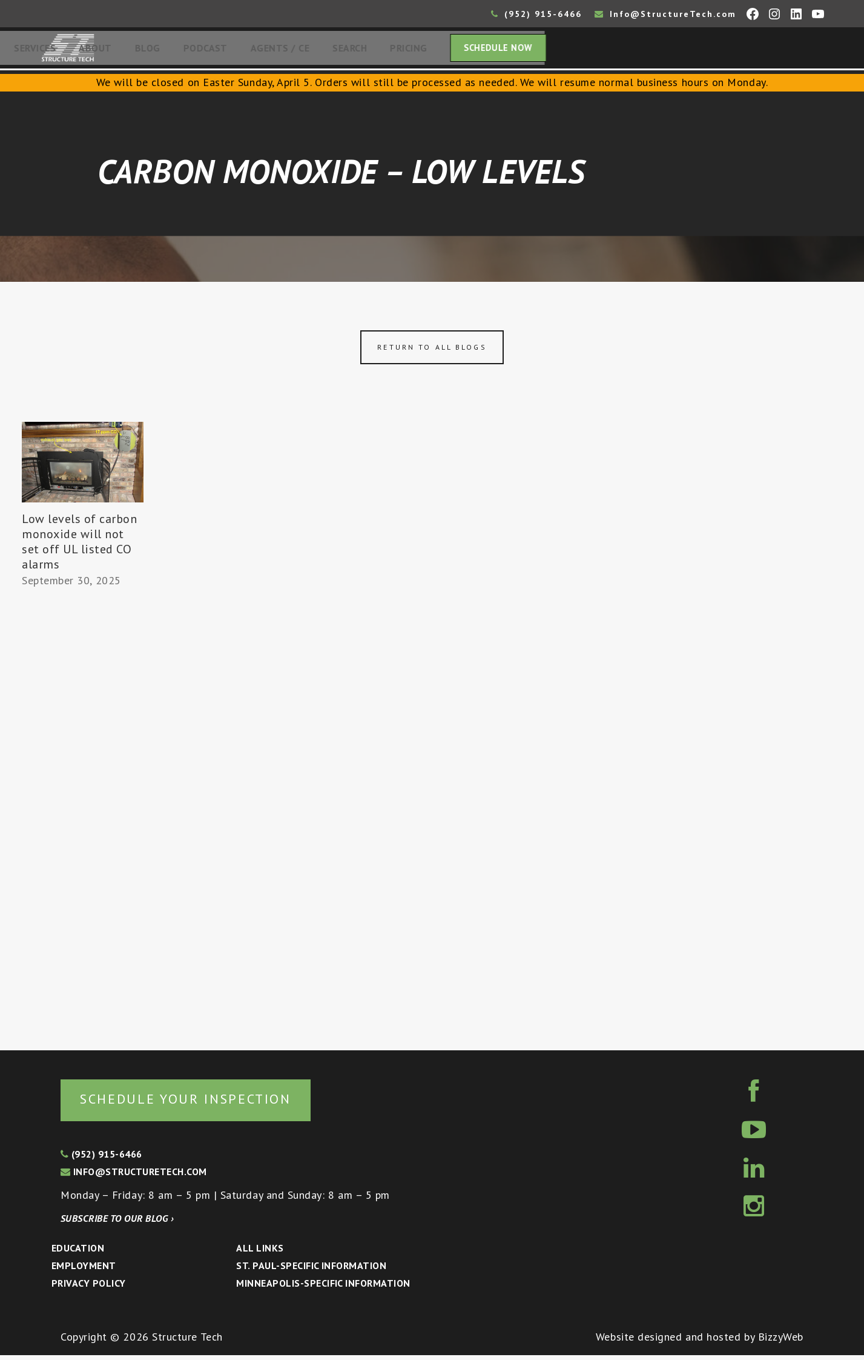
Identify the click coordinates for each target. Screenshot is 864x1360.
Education (77, 1253)
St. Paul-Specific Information (311, 1270)
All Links (259, 1253)
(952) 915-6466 (536, 13)
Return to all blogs (431, 350)
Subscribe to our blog (117, 1223)
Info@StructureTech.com (665, 13)
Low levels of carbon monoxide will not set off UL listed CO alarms (79, 545)
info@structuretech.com (134, 1176)
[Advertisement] (82, 817)
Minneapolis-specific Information (323, 1288)
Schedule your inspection (203, 1103)
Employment (83, 1270)
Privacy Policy (88, 1288)
